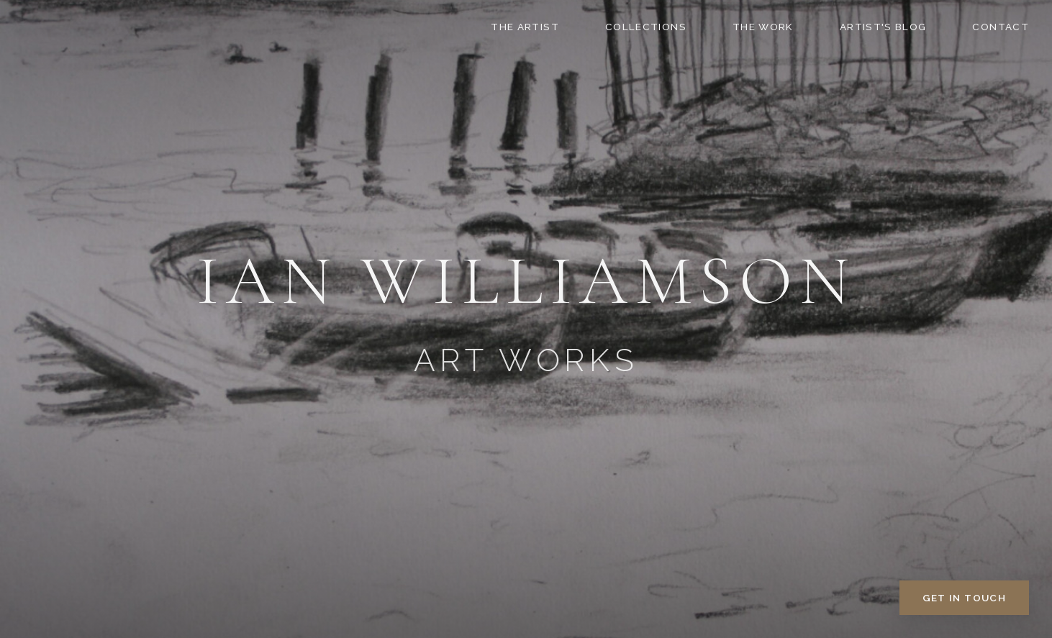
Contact (1000, 26)
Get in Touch (964, 597)
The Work (763, 26)
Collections (645, 26)
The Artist (525, 26)
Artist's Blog (883, 26)
